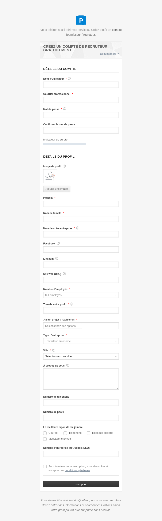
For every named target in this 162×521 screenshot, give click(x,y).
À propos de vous (54, 365)
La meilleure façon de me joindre (63, 427)
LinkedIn (48, 258)
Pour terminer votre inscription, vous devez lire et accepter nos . (75, 468)
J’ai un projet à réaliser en (58, 319)
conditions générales (77, 470)
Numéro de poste (53, 412)
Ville (45, 350)
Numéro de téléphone (56, 396)
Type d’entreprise (53, 335)
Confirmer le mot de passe (59, 124)
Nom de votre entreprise (57, 228)
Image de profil (52, 166)
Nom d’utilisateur (53, 78)
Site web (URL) (52, 274)
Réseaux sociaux (100, 433)
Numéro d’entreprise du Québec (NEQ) (66, 447)
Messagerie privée (57, 439)
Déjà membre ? (109, 53)
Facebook (49, 243)
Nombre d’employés (55, 289)
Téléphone (72, 433)
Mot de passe (51, 109)
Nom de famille (52, 213)
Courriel (50, 433)
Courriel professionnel (56, 94)
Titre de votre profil (54, 304)
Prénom (48, 197)
